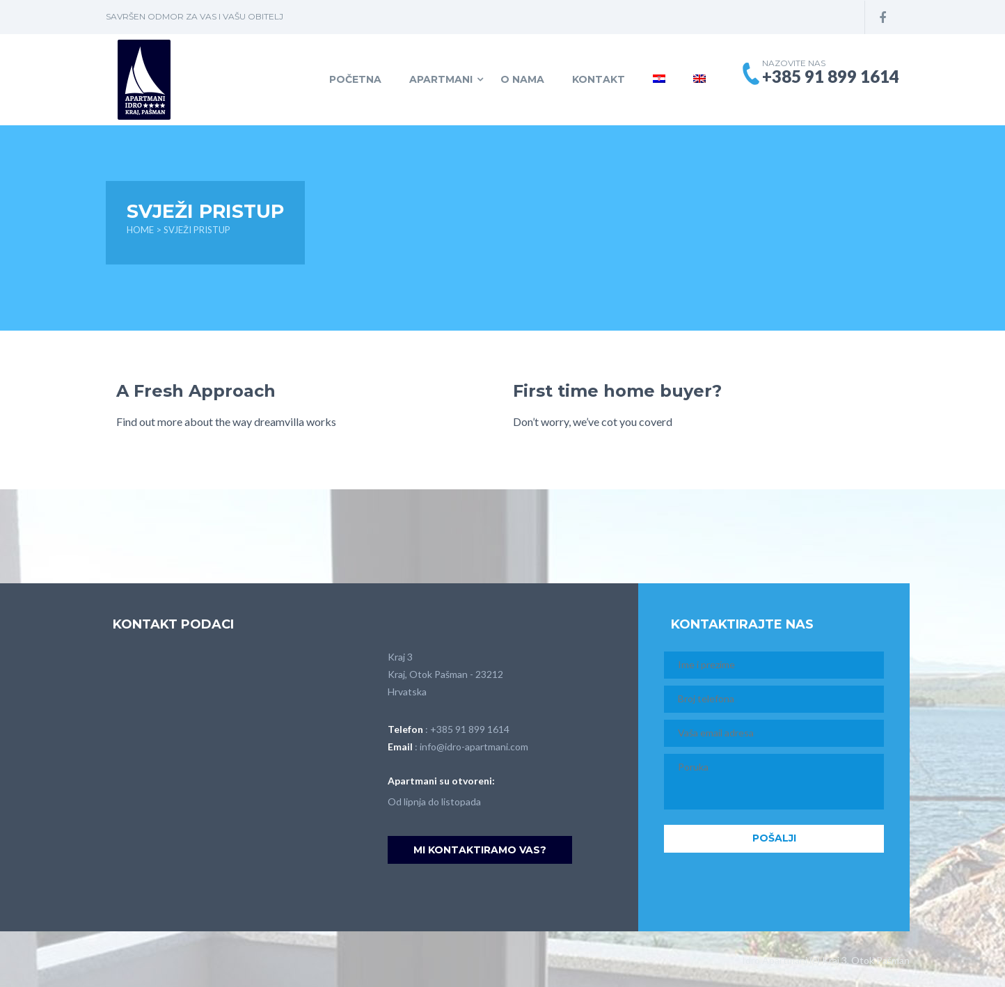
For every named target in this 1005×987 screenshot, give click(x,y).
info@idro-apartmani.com (474, 746)
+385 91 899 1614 (469, 729)
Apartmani (441, 79)
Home (140, 229)
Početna (355, 79)
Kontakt (598, 79)
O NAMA (522, 79)
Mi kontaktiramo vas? (479, 850)
